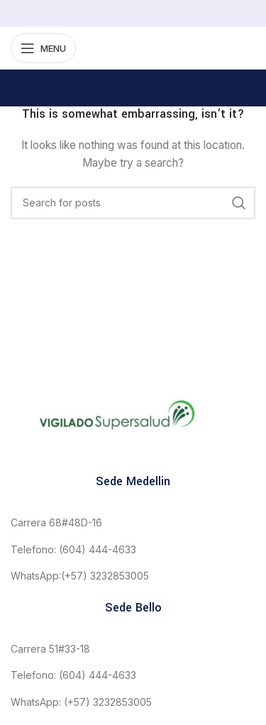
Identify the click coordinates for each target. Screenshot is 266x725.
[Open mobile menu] (43, 48)
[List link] (133, 523)
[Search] (133, 203)
